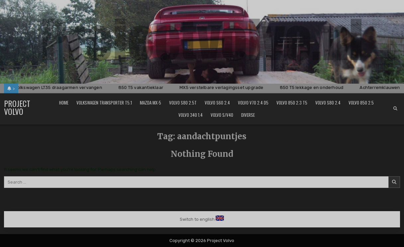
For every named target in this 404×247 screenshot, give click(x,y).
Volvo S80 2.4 (328, 102)
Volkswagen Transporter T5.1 (104, 102)
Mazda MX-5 (150, 102)
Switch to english (197, 219)
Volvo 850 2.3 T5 (291, 102)
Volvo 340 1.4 (190, 115)
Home (63, 102)
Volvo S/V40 (222, 115)
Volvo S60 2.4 (217, 102)
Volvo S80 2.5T (183, 102)
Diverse (248, 115)
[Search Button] (395, 108)
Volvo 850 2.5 (361, 102)
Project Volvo (17, 107)
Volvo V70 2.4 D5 (253, 102)
